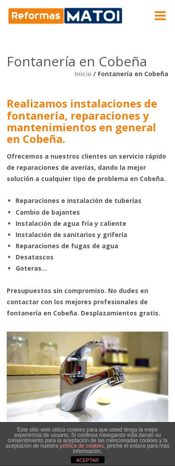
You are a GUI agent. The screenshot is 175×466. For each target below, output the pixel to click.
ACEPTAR (87, 460)
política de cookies (82, 446)
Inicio (83, 73)
